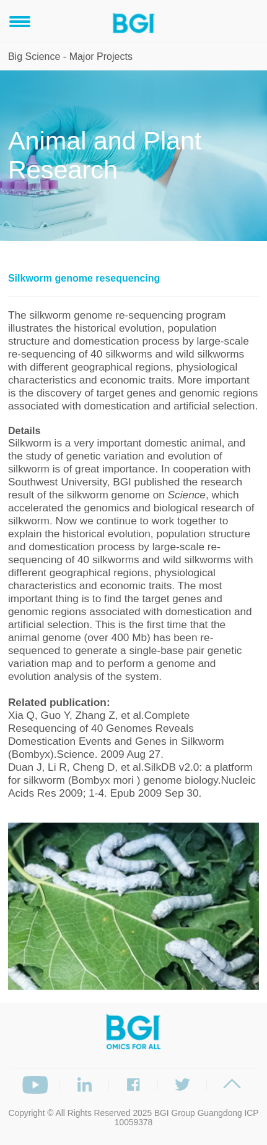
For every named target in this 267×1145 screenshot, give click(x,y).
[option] (134, 906)
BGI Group (174, 1113)
